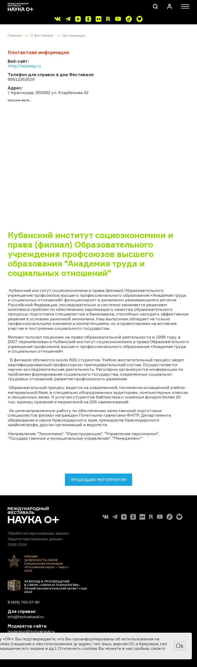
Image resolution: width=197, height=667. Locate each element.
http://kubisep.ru (24, 66)
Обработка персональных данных (38, 533)
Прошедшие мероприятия (98, 479)
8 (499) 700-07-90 (24, 602)
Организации (73, 35)
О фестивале (41, 35)
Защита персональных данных (35, 539)
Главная (15, 35)
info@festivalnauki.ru (26, 616)
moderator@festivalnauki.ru (31, 631)
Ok (180, 645)
